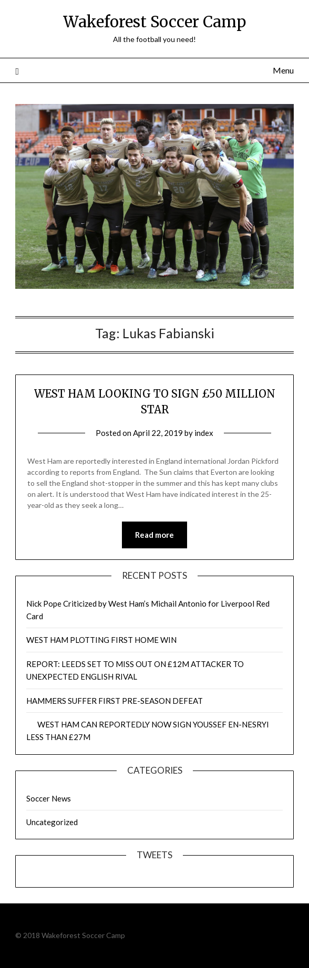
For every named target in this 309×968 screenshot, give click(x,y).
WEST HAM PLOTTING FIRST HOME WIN (101, 639)
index (203, 433)
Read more (154, 534)
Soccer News (48, 798)
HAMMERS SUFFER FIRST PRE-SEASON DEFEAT (114, 700)
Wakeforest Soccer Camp (154, 22)
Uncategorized (52, 822)
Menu (283, 70)
